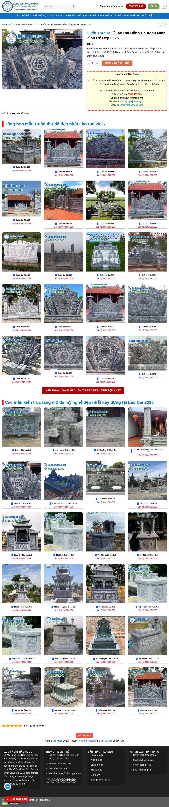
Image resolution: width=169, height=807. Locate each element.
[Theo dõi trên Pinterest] (63, 780)
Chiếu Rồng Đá (73, 15)
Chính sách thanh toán (144, 755)
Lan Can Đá (89, 15)
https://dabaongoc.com (131, 105)
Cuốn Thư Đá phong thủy (26, 24)
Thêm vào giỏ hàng (117, 63)
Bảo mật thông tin (142, 770)
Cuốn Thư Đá (55, 15)
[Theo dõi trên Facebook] (48, 780)
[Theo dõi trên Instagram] (53, 780)
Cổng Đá (95, 775)
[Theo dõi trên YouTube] (73, 780)
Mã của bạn (84, 735)
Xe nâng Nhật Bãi (88, 741)
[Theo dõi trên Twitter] (58, 780)
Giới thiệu (147, 15)
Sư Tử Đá (116, 15)
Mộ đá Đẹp (96, 770)
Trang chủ (7, 24)
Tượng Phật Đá (131, 15)
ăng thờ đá (97, 765)
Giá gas (108, 741)
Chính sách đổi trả (142, 765)
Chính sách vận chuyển (143, 760)
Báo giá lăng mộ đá (100, 779)
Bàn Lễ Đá (103, 15)
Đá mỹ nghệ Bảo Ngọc (132, 101)
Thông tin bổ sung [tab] (19, 113)
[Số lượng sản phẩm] (92, 63)
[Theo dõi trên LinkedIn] (68, 780)
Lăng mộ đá (97, 755)
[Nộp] (74, 6)
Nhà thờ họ (39, 15)
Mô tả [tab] (5, 113)
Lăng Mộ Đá (23, 15)
